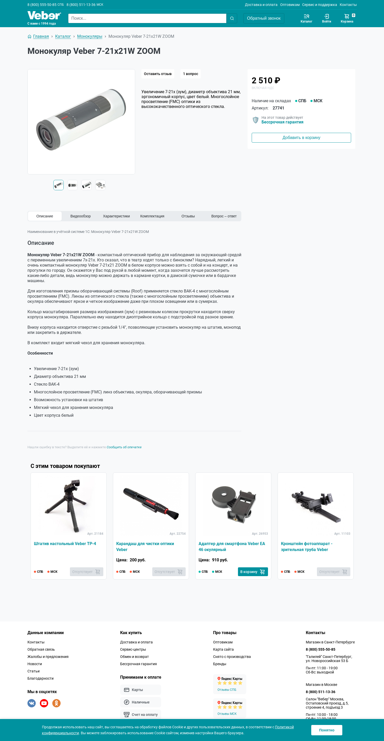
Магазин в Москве (321, 685)
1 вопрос (190, 74)
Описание (45, 216)
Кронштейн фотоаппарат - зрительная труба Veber (306, 546)
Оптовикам (290, 5)
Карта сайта (223, 649)
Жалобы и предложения (48, 657)
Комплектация (152, 216)
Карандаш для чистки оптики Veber (145, 546)
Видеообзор (80, 216)
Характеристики (116, 216)
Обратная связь (41, 649)
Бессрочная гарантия (282, 122)
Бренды (219, 664)
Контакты (348, 5)
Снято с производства (232, 657)
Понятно (326, 730)
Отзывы (188, 216)
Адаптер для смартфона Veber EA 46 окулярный (232, 546)
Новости (34, 664)
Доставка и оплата (261, 5)
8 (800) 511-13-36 (81, 5)
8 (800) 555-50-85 (41, 5)
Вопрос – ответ (224, 216)
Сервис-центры (133, 649)
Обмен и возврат (134, 657)
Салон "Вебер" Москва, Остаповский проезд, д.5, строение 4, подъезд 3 (327, 703)
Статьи (33, 671)
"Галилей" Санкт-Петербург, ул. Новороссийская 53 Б (329, 659)
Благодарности (40, 678)
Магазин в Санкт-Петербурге (330, 642)
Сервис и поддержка (319, 5)
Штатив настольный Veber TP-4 (65, 543)
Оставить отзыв (158, 74)
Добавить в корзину (301, 137)
